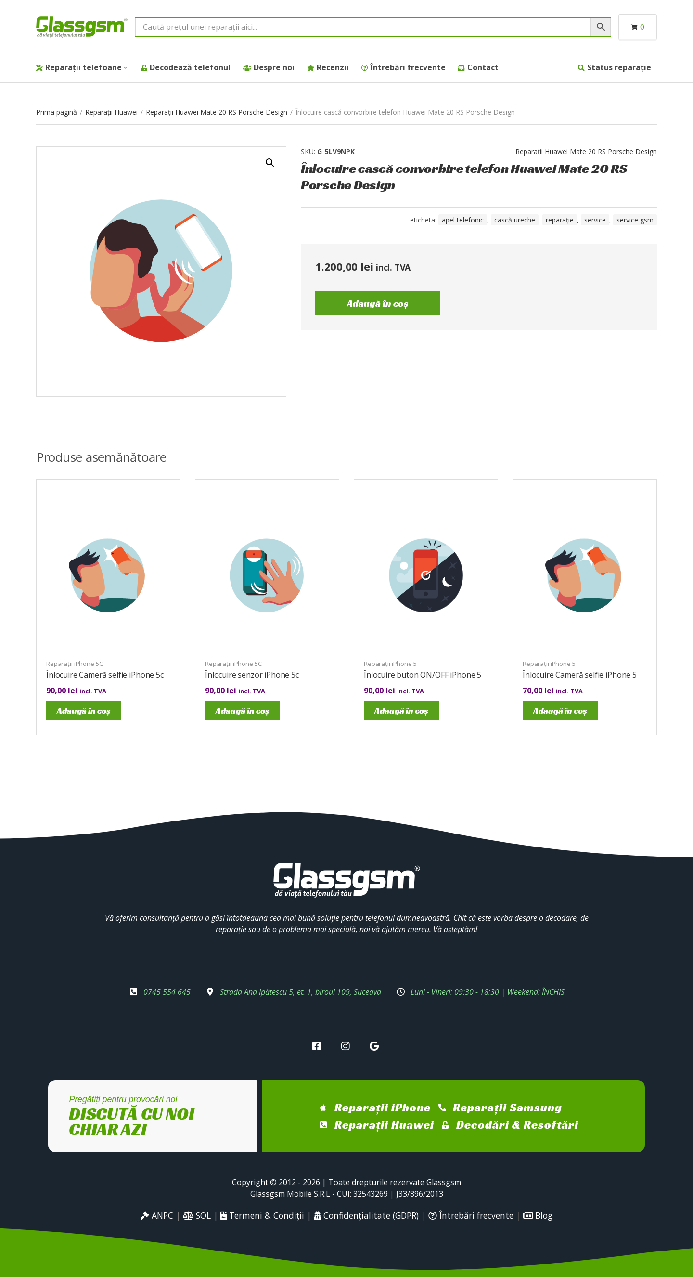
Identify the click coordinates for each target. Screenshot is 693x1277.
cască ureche (514, 219)
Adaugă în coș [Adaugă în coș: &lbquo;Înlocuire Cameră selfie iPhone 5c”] (84, 710)
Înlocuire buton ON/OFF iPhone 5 (422, 674)
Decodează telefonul (190, 67)
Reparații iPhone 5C (74, 663)
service (595, 219)
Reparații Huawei (111, 112)
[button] (270, 162)
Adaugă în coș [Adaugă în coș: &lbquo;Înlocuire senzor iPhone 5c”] (243, 710)
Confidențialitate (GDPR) (366, 1215)
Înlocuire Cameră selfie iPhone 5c (105, 674)
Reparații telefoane (83, 67)
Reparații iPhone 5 (390, 663)
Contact (483, 67)
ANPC (157, 1215)
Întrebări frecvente (408, 67)
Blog (537, 1215)
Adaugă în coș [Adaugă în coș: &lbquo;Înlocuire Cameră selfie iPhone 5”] (560, 710)
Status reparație (619, 67)
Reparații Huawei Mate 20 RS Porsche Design (216, 112)
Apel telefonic (463, 219)
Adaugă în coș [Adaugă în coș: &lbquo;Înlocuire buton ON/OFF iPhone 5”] (401, 710)
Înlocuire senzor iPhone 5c (252, 674)
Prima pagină (56, 112)
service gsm (635, 219)
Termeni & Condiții (262, 1215)
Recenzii (333, 67)
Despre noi (274, 67)
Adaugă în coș (378, 303)
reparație (560, 219)
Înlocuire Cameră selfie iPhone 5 (580, 674)
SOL (197, 1215)
